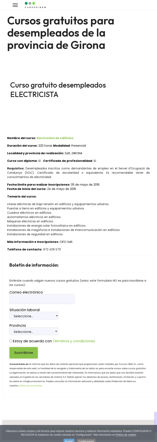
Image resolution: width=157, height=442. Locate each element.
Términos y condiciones (74, 341)
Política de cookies (126, 436)
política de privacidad (30, 385)
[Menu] (15, 5)
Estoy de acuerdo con (52, 341)
